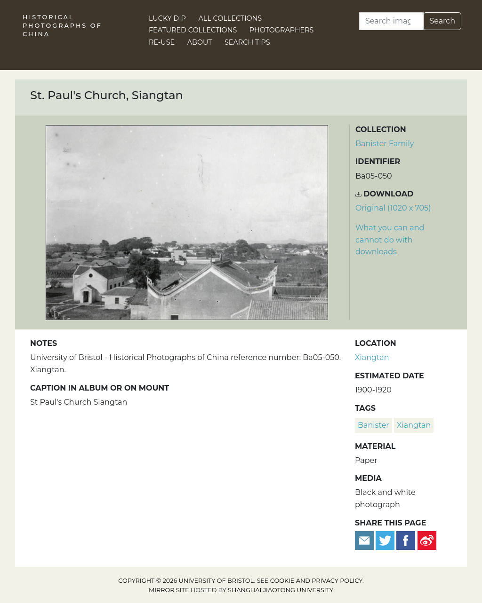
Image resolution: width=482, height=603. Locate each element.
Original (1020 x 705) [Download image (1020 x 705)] (393, 208)
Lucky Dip (167, 18)
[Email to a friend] (365, 539)
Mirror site (169, 590)
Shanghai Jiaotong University (280, 590)
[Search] (391, 21)
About (199, 42)
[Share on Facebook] (405, 539)
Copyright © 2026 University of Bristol (186, 580)
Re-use (162, 42)
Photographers (281, 30)
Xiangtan (372, 357)
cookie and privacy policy (316, 580)
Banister (373, 425)
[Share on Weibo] (427, 539)
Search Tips (247, 42)
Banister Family (384, 143)
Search (442, 20)
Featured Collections (193, 30)
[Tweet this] (386, 539)
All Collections (230, 18)
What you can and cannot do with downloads (389, 239)
